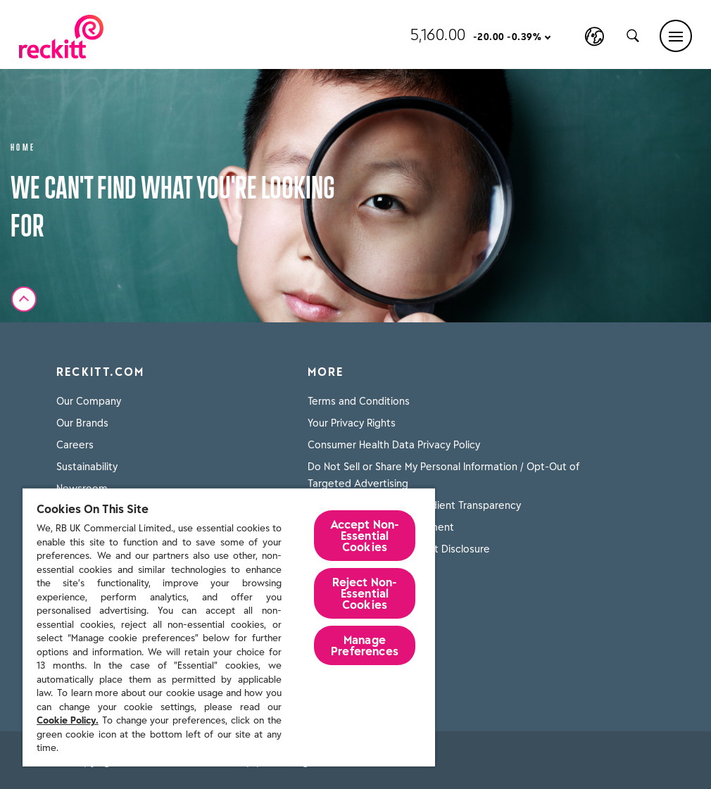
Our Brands (82, 423)
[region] (229, 626)
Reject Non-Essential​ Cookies (365, 593)
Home (23, 146)
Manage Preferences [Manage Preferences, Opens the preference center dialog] (364, 645)
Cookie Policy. (68, 720)
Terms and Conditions (359, 401)
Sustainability (87, 466)
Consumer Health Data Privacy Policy (394, 444)
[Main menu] (676, 36)
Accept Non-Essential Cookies (365, 535)
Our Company (88, 401)
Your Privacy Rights (352, 423)
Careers (75, 444)
